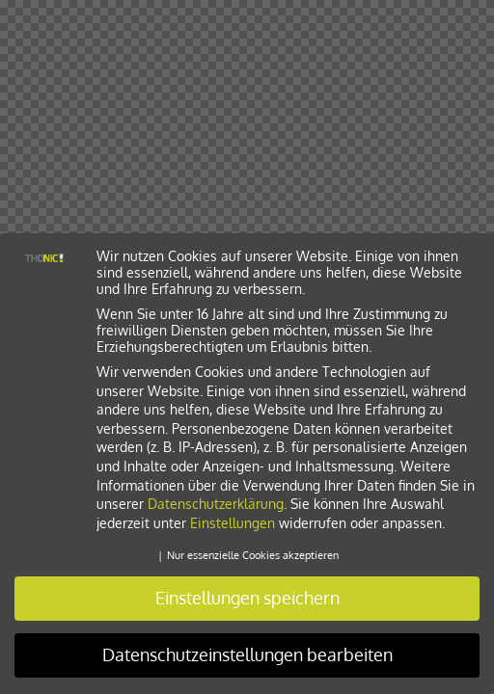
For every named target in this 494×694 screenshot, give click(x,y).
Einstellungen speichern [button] (247, 597)
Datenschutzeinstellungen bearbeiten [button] (247, 654)
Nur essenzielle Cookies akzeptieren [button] (253, 554)
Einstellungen (232, 523)
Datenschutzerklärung (216, 503)
